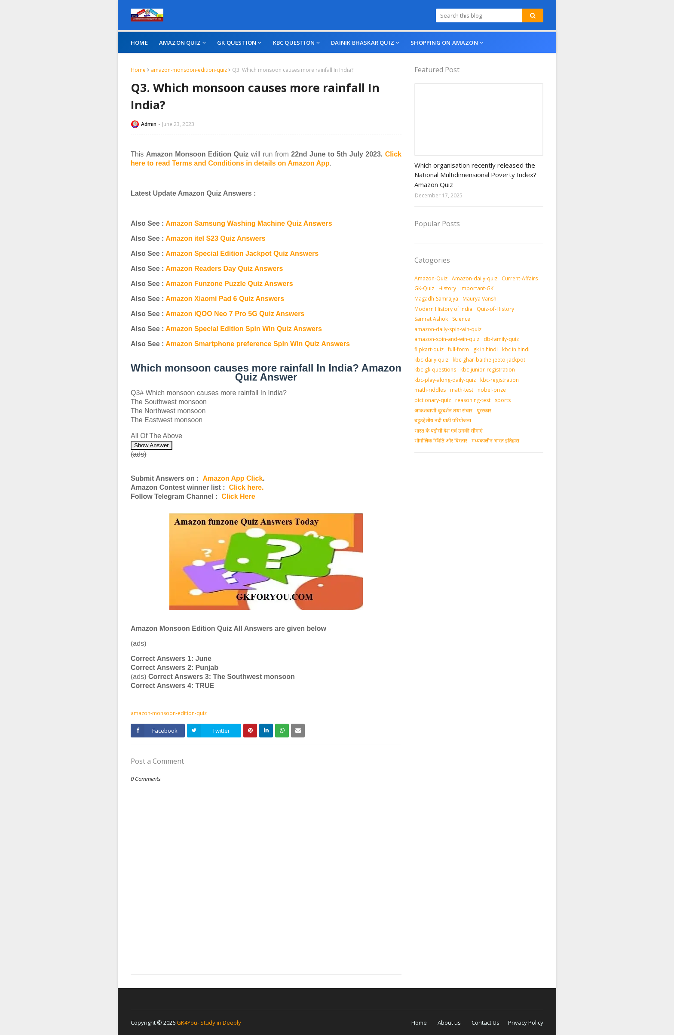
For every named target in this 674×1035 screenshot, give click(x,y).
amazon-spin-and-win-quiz (446, 339)
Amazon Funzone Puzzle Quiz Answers (229, 283)
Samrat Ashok (431, 318)
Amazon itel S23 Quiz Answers (215, 238)
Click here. (246, 487)
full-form (458, 349)
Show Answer (151, 445)
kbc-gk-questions (435, 369)
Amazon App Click (232, 478)
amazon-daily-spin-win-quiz (447, 329)
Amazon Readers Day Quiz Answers (224, 268)
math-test (461, 389)
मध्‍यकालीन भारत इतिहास (495, 440)
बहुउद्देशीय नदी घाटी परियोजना (442, 420)
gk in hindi (485, 349)
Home (138, 70)
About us (449, 1022)
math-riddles (430, 389)
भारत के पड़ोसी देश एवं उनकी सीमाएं (448, 430)
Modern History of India (443, 309)
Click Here (238, 496)
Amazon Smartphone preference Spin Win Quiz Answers (257, 343)
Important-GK (476, 288)
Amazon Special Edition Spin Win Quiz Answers (243, 328)
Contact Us (485, 1022)
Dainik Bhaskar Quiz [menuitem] (362, 42)
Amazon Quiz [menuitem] (180, 42)
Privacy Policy (525, 1022)
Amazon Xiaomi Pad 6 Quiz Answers (224, 298)
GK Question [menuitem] (236, 42)
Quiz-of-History (495, 309)
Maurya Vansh (479, 298)
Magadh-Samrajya (436, 298)
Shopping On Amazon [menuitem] (444, 42)
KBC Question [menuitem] (294, 42)
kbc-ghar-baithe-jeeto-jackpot (489, 359)
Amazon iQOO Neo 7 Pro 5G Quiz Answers (234, 313)
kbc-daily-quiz (431, 359)
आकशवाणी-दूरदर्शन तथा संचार (443, 410)
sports (503, 400)
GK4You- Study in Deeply (209, 1022)
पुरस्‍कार (484, 410)
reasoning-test (472, 400)
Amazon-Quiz (430, 278)
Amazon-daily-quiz (474, 278)
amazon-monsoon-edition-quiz (189, 70)
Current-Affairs (520, 278)
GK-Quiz (424, 288)
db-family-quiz (501, 339)
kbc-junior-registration (487, 369)
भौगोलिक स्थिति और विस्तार (440, 440)
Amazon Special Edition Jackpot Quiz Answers (242, 253)
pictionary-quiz (432, 400)
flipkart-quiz (429, 349)
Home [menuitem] (139, 42)
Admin (148, 124)
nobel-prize (492, 389)
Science (461, 318)
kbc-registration (499, 380)
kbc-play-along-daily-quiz (445, 380)
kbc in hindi (516, 349)
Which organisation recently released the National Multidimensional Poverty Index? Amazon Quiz (475, 175)
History (447, 288)
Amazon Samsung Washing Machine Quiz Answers (248, 223)
